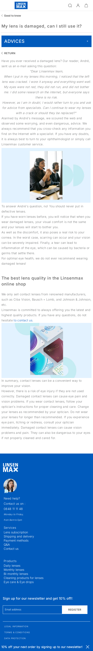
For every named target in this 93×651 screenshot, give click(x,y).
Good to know (12, 15)
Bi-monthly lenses (16, 574)
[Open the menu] (5, 5)
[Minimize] (86, 5)
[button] (78, 5)
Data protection (15, 638)
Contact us (11, 549)
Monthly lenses (14, 570)
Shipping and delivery (19, 536)
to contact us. (23, 320)
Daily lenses (12, 565)
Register (74, 609)
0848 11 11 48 (13, 509)
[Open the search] (70, 5)
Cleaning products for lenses (23, 578)
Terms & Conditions (17, 632)
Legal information (16, 626)
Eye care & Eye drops (19, 582)
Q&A (7, 544)
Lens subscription (16, 532)
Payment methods (16, 540)
